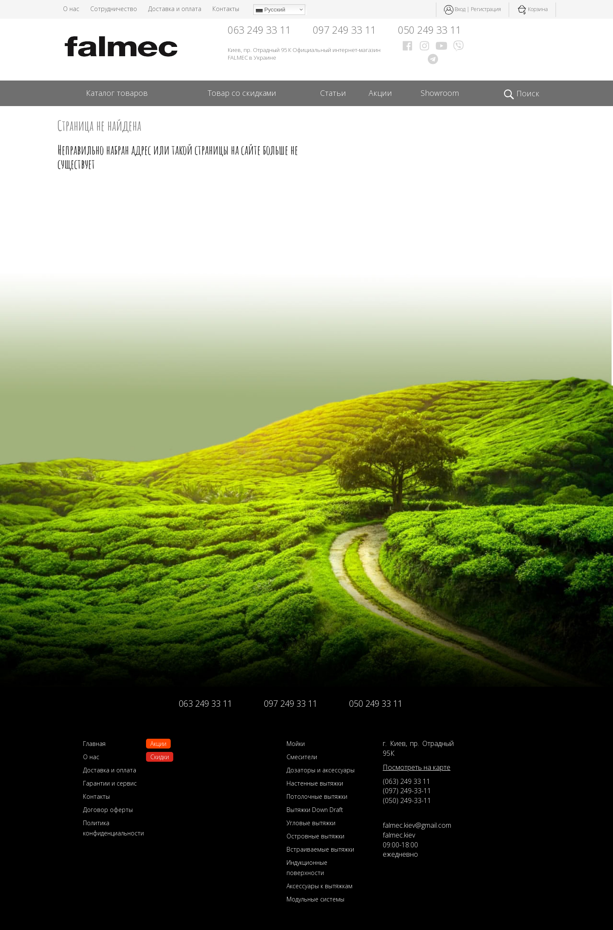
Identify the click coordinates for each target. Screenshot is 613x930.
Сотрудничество (113, 9)
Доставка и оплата (174, 9)
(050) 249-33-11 (407, 800)
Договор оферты (108, 810)
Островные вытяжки (315, 836)
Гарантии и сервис (110, 783)
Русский (270, 9)
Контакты (225, 9)
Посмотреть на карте (416, 767)
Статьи (333, 93)
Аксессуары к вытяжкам (319, 886)
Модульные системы (315, 899)
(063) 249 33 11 (406, 781)
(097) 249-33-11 (407, 790)
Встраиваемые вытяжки (320, 849)
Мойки (295, 744)
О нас (71, 9)
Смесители (301, 757)
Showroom (440, 93)
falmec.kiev (399, 835)
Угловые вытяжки (310, 823)
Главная (94, 744)
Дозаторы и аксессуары (320, 770)
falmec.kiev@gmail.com (417, 825)
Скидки (159, 757)
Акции (380, 93)
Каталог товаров (117, 93)
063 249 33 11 (259, 30)
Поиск (521, 93)
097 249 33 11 (344, 30)
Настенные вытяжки (314, 783)
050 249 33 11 (429, 30)
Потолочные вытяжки (316, 796)
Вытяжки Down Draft (314, 810)
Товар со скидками (242, 93)
